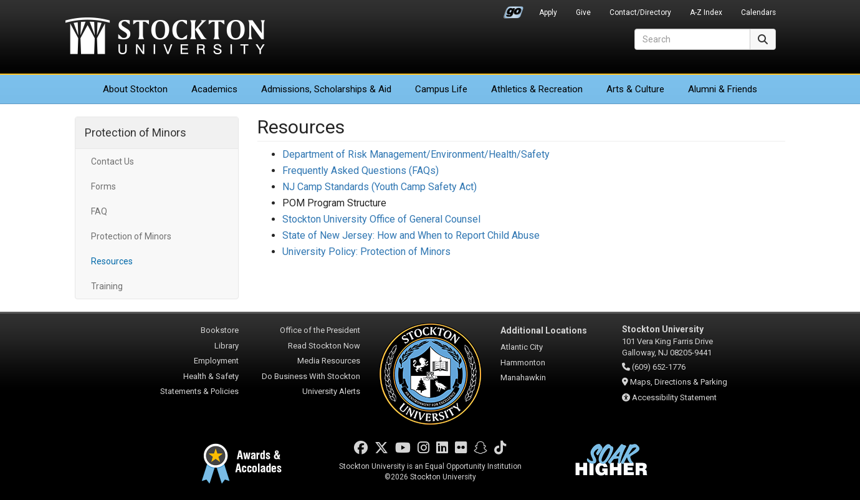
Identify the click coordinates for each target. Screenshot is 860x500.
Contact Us (112, 161)
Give (583, 12)
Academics (214, 89)
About (135, 89)
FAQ (99, 211)
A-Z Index (706, 12)
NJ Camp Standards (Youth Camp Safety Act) (379, 187)
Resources (112, 261)
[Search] (692, 39)
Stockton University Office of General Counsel (381, 219)
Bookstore (220, 330)
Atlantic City (521, 347)
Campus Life (441, 89)
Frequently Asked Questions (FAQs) (360, 170)
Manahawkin (523, 377)
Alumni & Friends (722, 89)
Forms (103, 186)
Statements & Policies (199, 391)
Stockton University (165, 37)
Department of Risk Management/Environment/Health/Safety (416, 154)
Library (226, 345)
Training (107, 286)
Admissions (326, 89)
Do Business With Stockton (311, 376)
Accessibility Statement (674, 397)
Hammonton (522, 362)
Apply (548, 12)
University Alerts (331, 391)
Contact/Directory (640, 12)
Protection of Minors (135, 132)
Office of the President (320, 330)
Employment (216, 360)
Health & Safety (211, 376)
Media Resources (328, 360)
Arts (635, 89)
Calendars (758, 12)
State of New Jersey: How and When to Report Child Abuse (411, 235)
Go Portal (513, 9)
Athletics (537, 89)
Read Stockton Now (324, 345)
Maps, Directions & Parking (678, 382)
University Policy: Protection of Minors (366, 251)
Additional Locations (543, 330)
